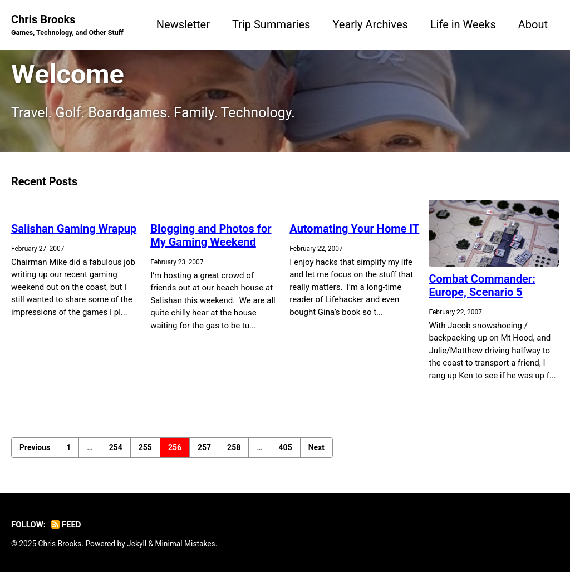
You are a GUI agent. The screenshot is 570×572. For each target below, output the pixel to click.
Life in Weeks (463, 24)
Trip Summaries (271, 24)
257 (204, 447)
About (533, 24)
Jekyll (136, 543)
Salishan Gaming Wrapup (73, 228)
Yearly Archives (369, 24)
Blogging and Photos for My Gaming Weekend (210, 235)
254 (115, 447)
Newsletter (183, 24)
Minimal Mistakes (185, 543)
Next (316, 447)
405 (285, 447)
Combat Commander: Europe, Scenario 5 (482, 285)
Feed (66, 525)
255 (145, 447)
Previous (34, 447)
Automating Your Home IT (354, 228)
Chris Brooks (67, 25)
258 (233, 447)
